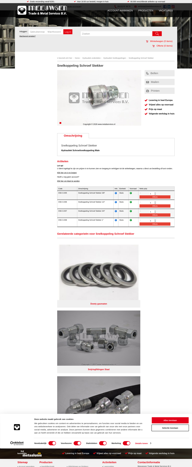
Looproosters (73, 315)
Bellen (152, 73)
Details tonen (141, 462)
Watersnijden (109, 317)
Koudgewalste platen (112, 320)
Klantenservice (25, 315)
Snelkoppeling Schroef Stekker (141, 58)
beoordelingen (126, 338)
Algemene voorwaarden (123, 331)
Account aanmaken (120, 10)
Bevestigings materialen (51, 309)
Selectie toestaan (170, 446)
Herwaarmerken (110, 325)
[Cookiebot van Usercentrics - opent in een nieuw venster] (16, 462)
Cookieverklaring (144, 331)
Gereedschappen (75, 320)
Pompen (71, 317)
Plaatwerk (108, 312)
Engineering (108, 322)
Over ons (89, 331)
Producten (145, 10)
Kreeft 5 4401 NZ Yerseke (157, 309)
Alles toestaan (170, 439)
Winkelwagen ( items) (159, 41)
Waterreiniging (74, 322)
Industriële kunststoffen (50, 325)
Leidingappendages (76, 312)
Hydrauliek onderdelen (91, 58)
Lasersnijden (109, 307)
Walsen (107, 315)
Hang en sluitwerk (75, 309)
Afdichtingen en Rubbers (78, 307)
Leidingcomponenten (49, 315)
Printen (153, 90)
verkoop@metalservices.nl (158, 314)
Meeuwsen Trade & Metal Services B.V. (66, 331)
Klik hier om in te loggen (67, 173)
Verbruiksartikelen (48, 320)
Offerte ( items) (162, 46)
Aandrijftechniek (47, 307)
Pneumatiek (46, 317)
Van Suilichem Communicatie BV (88, 334)
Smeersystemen (48, 322)
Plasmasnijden (110, 309)
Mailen (152, 81)
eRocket (121, 334)
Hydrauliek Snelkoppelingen (114, 58)
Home (77, 58)
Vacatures (166, 10)
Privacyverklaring (103, 331)
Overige (71, 325)
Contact (22, 320)
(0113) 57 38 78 (153, 311)
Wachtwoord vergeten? (28, 36)
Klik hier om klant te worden (68, 181)
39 (119, 338)
